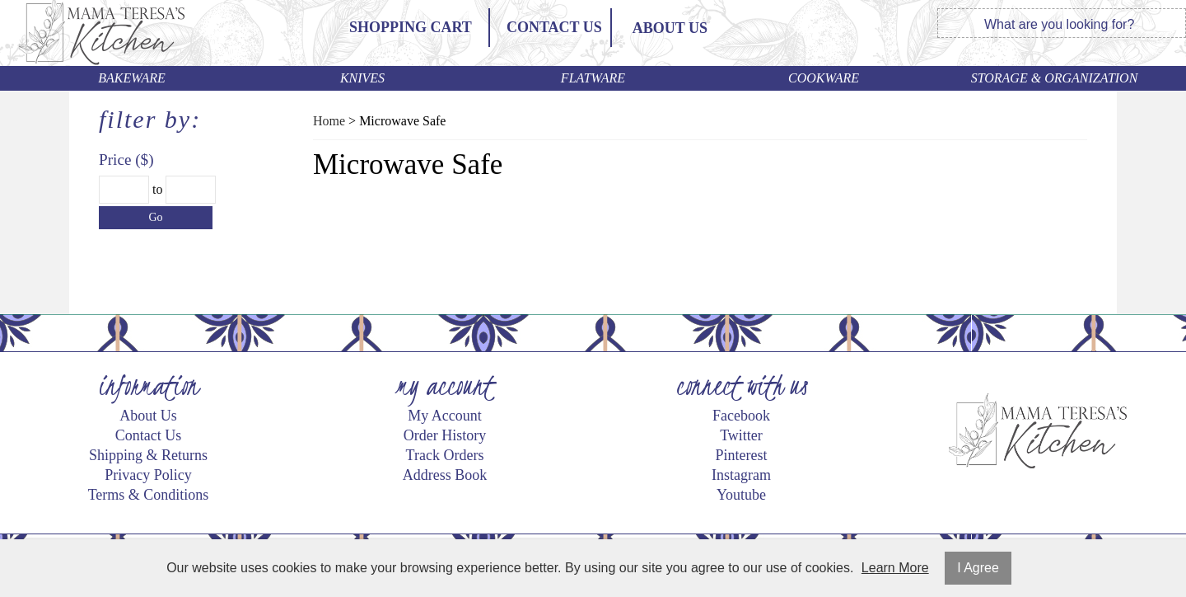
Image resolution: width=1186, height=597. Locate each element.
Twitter (741, 435)
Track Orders (445, 455)
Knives (362, 78)
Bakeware (132, 78)
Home (329, 121)
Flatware (593, 78)
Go (155, 217)
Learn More (895, 568)
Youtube (741, 495)
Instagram (741, 475)
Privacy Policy (148, 475)
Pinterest (742, 455)
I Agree (978, 568)
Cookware (823, 78)
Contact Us (554, 27)
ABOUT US (670, 28)
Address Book (445, 475)
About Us (148, 415)
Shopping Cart (410, 27)
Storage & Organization (1054, 78)
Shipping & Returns (148, 455)
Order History (445, 435)
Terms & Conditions (148, 495)
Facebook (741, 415)
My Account (445, 415)
